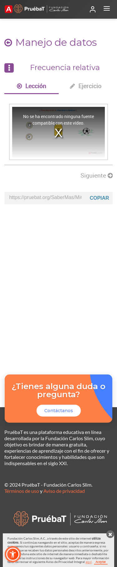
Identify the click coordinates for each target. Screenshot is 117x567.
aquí (88, 562)
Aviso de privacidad (64, 491)
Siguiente (96, 175)
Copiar (99, 198)
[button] (12, 554)
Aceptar (100, 562)
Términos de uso (21, 491)
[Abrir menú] (106, 9)
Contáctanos (58, 410)
